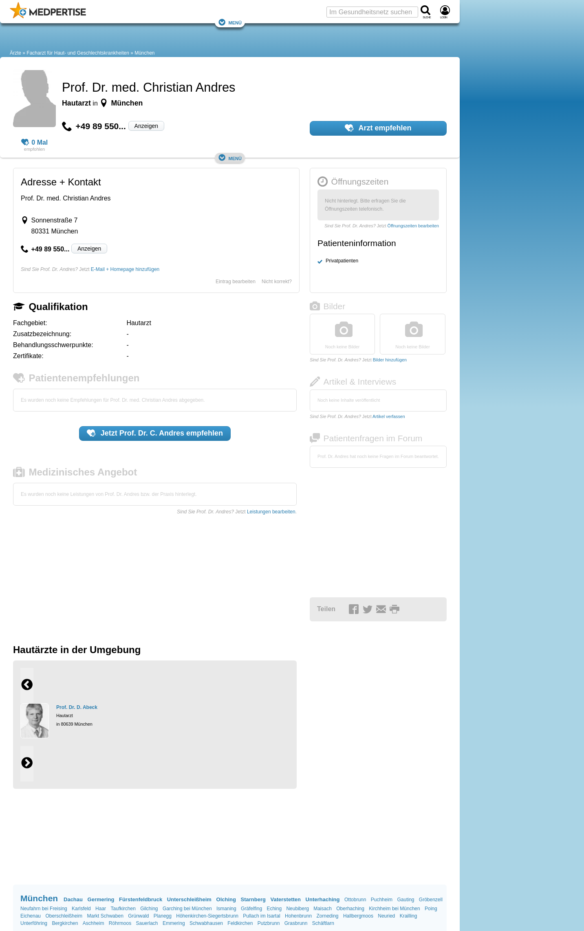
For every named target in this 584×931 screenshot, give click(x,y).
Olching (226, 899)
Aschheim (93, 923)
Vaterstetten (286, 899)
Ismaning (226, 908)
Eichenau (30, 916)
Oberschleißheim (63, 916)
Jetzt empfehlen (155, 433)
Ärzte (15, 53)
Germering (101, 899)
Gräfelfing (251, 908)
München (144, 53)
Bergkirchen (65, 923)
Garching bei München (187, 908)
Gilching (149, 908)
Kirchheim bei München (394, 908)
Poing (431, 908)
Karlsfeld (81, 908)
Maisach (322, 908)
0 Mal (34, 142)
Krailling (408, 916)
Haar (100, 908)
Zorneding (327, 916)
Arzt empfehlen (378, 127)
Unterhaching (323, 899)
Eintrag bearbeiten (236, 281)
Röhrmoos (120, 923)
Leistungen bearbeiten (271, 512)
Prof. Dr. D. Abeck (76, 707)
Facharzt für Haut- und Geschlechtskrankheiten (77, 53)
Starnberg (253, 899)
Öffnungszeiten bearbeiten (413, 225)
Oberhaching (350, 908)
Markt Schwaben (105, 916)
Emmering (174, 923)
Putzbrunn (269, 923)
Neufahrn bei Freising (43, 908)
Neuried (386, 916)
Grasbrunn (296, 923)
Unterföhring (33, 923)
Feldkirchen (240, 923)
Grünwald (138, 916)
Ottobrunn (355, 899)
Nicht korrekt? (277, 281)
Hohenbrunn (298, 916)
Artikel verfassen (388, 416)
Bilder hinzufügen (390, 359)
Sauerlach (147, 923)
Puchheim (381, 899)
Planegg (163, 916)
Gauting (405, 899)
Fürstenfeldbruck (140, 899)
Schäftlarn (323, 923)
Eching (274, 908)
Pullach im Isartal (261, 916)
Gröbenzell (431, 899)
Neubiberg (297, 908)
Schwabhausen (206, 923)
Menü (230, 22)
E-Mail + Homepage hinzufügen (125, 269)
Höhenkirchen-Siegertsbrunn (207, 916)
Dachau (73, 899)
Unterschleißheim (189, 899)
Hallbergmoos (358, 916)
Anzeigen (146, 126)
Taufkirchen (122, 908)
